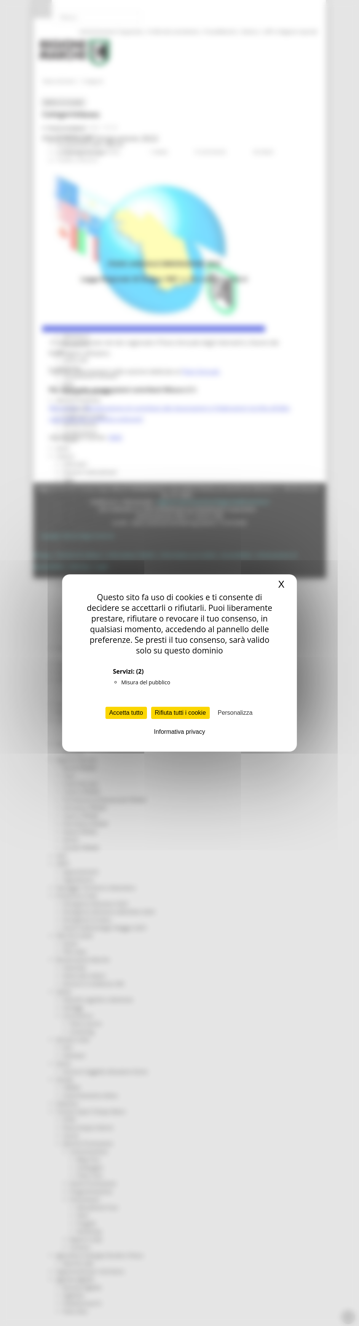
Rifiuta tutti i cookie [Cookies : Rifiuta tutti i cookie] (180, 712)
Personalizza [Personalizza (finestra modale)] (235, 712)
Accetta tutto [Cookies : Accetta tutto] (126, 712)
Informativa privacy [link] (179, 731)
